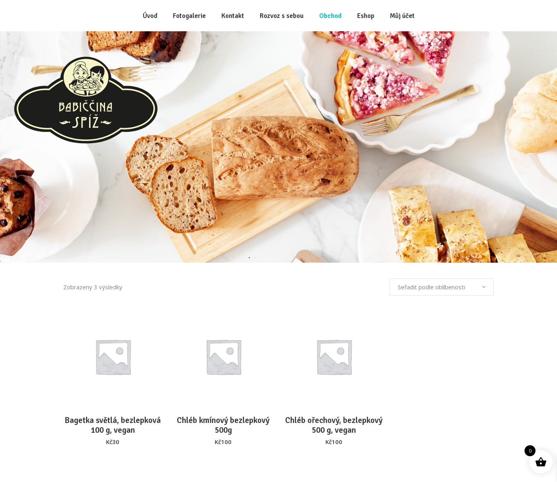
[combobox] (442, 287)
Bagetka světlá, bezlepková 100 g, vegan (113, 425)
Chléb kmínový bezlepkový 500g (223, 425)
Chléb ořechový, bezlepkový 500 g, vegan (334, 425)
